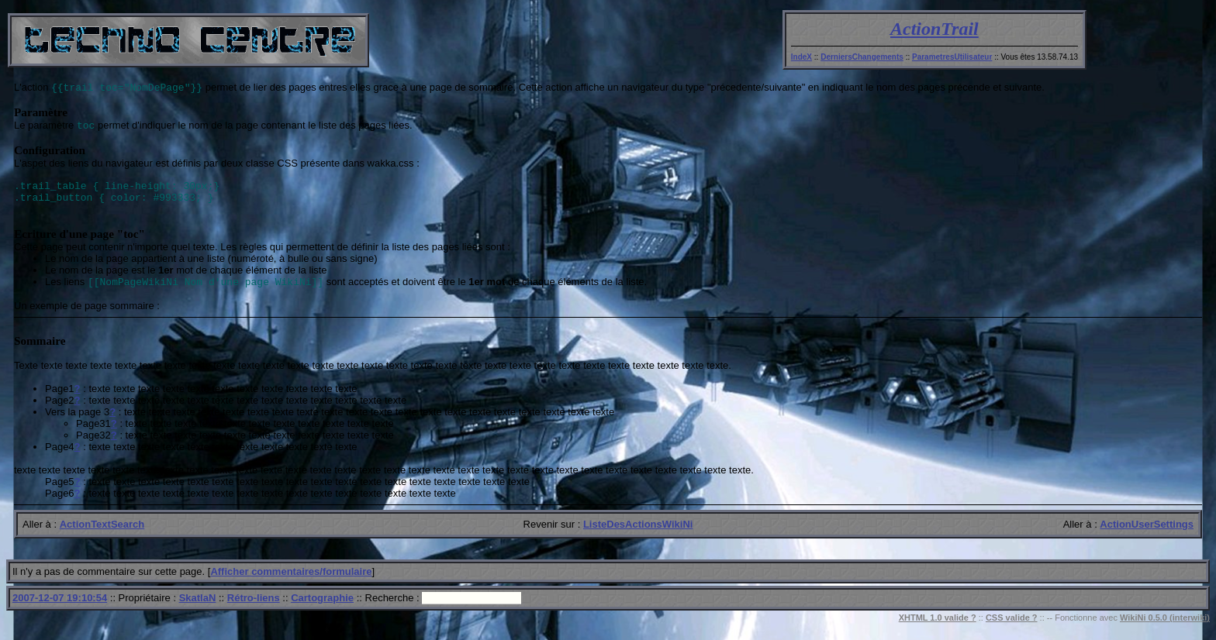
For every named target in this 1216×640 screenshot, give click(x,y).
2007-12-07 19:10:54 (59, 609)
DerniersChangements (861, 57)
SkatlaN (197, 609)
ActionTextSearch (102, 536)
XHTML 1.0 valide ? (937, 629)
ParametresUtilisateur (952, 57)
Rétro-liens (253, 609)
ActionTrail (934, 29)
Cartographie (322, 609)
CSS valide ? (1012, 629)
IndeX (801, 57)
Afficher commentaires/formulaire (290, 583)
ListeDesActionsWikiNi (638, 536)
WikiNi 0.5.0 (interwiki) (1165, 629)
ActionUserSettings (1147, 536)
